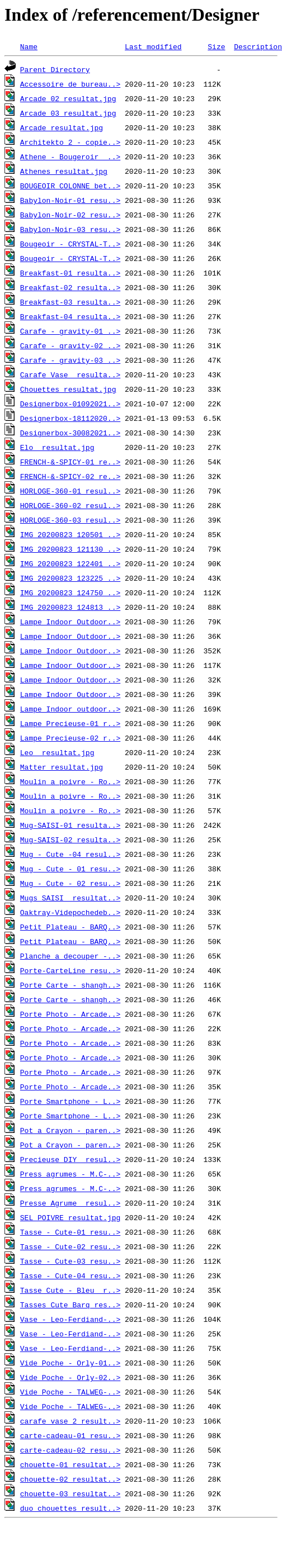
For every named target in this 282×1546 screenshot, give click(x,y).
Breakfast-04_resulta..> (70, 316)
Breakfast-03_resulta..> (70, 302)
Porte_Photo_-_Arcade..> (70, 1014)
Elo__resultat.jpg (57, 447)
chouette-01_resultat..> (70, 1464)
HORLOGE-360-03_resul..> (70, 520)
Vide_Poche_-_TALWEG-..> (70, 1392)
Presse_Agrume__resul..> (70, 1203)
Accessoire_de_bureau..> (70, 84)
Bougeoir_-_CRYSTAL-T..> (70, 244)
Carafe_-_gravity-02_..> (70, 345)
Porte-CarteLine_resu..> (70, 970)
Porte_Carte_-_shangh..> (70, 985)
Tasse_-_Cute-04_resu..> (70, 1275)
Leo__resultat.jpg (57, 752)
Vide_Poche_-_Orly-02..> (70, 1377)
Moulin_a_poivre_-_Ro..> (70, 781)
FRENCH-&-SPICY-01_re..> (70, 462)
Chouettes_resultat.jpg (68, 389)
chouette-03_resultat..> (70, 1493)
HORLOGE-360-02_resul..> (70, 505)
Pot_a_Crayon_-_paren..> (70, 1130)
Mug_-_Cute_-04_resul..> (70, 854)
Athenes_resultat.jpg (63, 171)
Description (258, 46)
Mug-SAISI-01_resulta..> (70, 825)
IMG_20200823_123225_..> (70, 578)
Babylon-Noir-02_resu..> (70, 215)
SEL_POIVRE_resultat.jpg (70, 1217)
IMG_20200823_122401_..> (70, 563)
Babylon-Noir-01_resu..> (70, 200)
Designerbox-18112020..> (70, 418)
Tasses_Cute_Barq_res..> (70, 1305)
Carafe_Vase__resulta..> (70, 374)
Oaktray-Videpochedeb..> (70, 912)
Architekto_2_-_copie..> (70, 142)
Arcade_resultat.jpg (61, 127)
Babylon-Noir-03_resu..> (70, 229)
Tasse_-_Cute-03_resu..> (70, 1261)
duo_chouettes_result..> (70, 1508)
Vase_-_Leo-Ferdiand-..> (70, 1319)
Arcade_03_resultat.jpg (68, 113)
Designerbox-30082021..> (70, 433)
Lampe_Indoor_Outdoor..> (70, 621)
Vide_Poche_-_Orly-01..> (70, 1363)
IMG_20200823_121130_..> (70, 549)
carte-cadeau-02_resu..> (70, 1450)
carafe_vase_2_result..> (70, 1421)
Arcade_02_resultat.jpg (68, 98)
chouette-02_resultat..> (70, 1479)
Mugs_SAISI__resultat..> (70, 898)
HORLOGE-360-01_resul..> (70, 491)
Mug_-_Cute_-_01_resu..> (70, 869)
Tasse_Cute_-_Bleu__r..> (70, 1290)
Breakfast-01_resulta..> (70, 273)
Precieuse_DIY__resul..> (70, 1159)
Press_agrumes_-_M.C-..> (70, 1174)
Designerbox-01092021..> (70, 404)
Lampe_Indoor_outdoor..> (70, 709)
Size (216, 46)
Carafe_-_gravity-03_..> (70, 360)
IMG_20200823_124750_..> (70, 592)
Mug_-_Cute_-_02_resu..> (70, 883)
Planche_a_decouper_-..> (70, 956)
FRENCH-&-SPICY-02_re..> (70, 476)
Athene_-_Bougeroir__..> (70, 156)
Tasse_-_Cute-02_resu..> (70, 1246)
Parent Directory (55, 69)
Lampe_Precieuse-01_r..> (70, 723)
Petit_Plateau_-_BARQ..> (70, 927)
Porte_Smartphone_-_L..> (70, 1101)
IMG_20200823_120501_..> (70, 534)
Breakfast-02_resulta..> (70, 287)
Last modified (153, 46)
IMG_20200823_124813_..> (70, 607)
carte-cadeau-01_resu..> (70, 1435)
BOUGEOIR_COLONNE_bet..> (70, 186)
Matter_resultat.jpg (61, 767)
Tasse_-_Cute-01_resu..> (70, 1232)
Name (28, 46)
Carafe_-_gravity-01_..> (70, 331)
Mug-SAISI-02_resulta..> (70, 839)
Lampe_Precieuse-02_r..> (70, 738)
